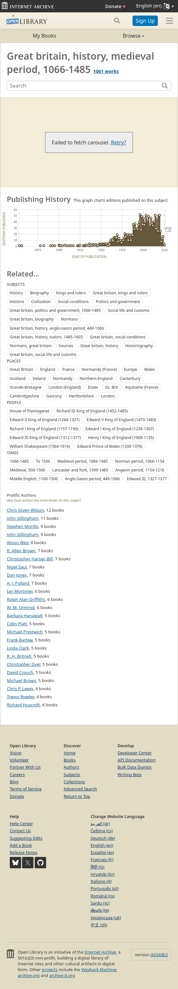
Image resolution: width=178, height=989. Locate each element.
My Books (45, 35)
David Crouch (20, 672)
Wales (149, 369)
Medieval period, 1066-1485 (82, 461)
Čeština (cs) (102, 831)
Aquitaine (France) (142, 387)
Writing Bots (130, 774)
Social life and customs (128, 310)
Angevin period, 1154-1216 (139, 470)
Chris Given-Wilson (25, 510)
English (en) (102, 845)
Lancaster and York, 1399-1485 (80, 470)
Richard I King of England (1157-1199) (44, 429)
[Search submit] (117, 20)
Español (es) (102, 852)
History (16, 293)
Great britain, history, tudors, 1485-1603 (46, 337)
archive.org (28, 975)
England (47, 369)
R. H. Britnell (19, 656)
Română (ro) (103, 896)
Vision (15, 753)
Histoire (17, 301)
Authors (71, 767)
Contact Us (20, 831)
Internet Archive (100, 952)
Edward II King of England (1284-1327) (45, 419)
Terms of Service (26, 789)
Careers (17, 774)
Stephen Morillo (22, 526)
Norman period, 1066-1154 (139, 461)
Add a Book (21, 845)
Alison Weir (17, 542)
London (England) (65, 387)
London (108, 396)
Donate (115, 6)
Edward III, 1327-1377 (147, 479)
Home (69, 753)
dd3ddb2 (159, 955)
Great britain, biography (32, 319)
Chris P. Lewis (20, 688)
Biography (39, 293)
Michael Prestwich (25, 632)
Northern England (96, 378)
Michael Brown (21, 680)
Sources (66, 345)
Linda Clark (18, 648)
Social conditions (73, 301)
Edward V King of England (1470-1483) (121, 419)
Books (70, 760)
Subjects (72, 774)
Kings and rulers (71, 293)
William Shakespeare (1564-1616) (40, 446)
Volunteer (19, 760)
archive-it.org (62, 975)
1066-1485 (19, 461)
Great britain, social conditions (118, 337)
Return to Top (77, 796)
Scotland (18, 378)
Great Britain (21, 369)
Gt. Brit (111, 387)
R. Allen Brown (21, 551)
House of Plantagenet (29, 411)
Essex (93, 387)
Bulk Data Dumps (135, 767)
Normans (69, 319)
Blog (14, 782)
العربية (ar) (100, 823)
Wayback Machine (98, 969)
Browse (116, 35)
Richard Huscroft (23, 705)
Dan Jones (17, 575)
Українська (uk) (106, 918)
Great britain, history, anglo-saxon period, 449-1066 (57, 328)
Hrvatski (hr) (103, 874)
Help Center (21, 823)
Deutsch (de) (103, 838)
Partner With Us (25, 767)
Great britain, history (99, 345)
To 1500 (43, 461)
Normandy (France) (99, 369)
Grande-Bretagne (26, 387)
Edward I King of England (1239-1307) (119, 429)
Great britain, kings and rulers (120, 293)
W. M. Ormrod (21, 607)
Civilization (41, 301)
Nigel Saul (17, 567)
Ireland (39, 378)
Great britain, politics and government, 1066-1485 (55, 310)
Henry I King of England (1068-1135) (121, 437)
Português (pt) (105, 888)
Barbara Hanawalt (25, 615)
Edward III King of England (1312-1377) (45, 437)
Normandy (62, 378)
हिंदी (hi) (97, 867)
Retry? (118, 142)
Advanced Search (80, 789)
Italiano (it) (101, 881)
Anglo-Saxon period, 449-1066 (92, 479)
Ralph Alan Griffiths (26, 599)
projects (49, 969)
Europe (130, 369)
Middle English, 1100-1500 (34, 479)
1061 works (106, 71)
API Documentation (137, 760)
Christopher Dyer (23, 664)
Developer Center (135, 753)
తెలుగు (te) (100, 910)
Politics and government (118, 301)
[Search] (84, 85)
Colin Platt (17, 624)
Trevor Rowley (20, 697)
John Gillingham (22, 518)
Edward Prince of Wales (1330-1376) (110, 446)
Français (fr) (102, 859)
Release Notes (23, 852)
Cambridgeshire (24, 396)
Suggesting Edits (26, 838)
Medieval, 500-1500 (27, 470)
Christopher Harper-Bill (30, 559)
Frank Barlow (19, 640)
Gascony (54, 396)
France (68, 369)
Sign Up (145, 20)
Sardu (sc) (100, 903)
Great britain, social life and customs (43, 354)
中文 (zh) (99, 925)
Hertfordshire (81, 396)
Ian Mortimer (19, 591)
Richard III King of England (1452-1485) (92, 411)
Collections (74, 782)
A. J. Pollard (18, 583)
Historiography (139, 345)
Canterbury (130, 378)
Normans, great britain (31, 345)
